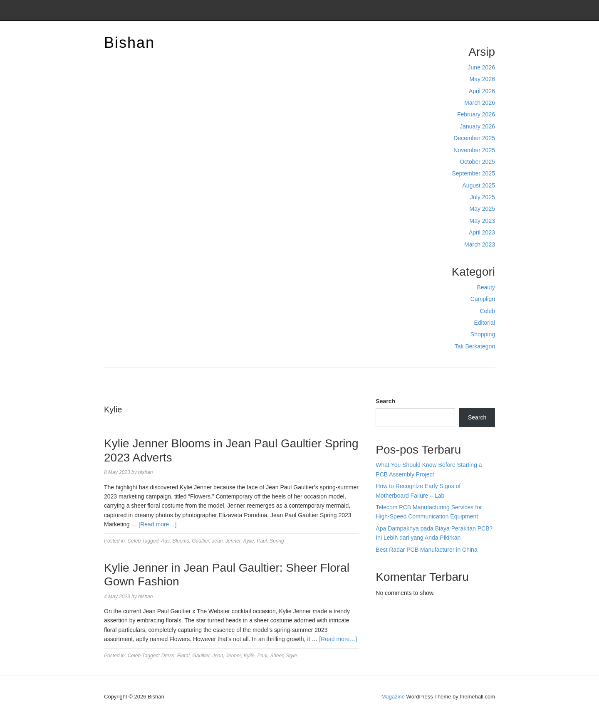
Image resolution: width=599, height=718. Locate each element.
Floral (183, 656)
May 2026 (482, 79)
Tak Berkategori (475, 346)
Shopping (482, 334)
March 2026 (479, 102)
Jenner (232, 541)
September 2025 (473, 173)
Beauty (486, 287)
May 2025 (482, 208)
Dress (167, 656)
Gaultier (200, 541)
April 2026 (482, 91)
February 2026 (476, 114)
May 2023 (482, 220)
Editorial (484, 322)
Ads (165, 541)
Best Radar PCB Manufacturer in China (426, 549)
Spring (277, 541)
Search (385, 401)
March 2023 (479, 244)
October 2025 (477, 161)
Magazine (393, 696)
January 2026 (477, 126)
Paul (262, 541)
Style (291, 656)
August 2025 (478, 185)
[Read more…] (157, 524)
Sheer (276, 656)
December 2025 (474, 138)
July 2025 (482, 197)
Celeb (487, 311)
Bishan (129, 42)
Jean (217, 541)
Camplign (482, 299)
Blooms (181, 541)
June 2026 (481, 67)
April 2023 (482, 232)
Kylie (248, 541)
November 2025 (474, 150)
